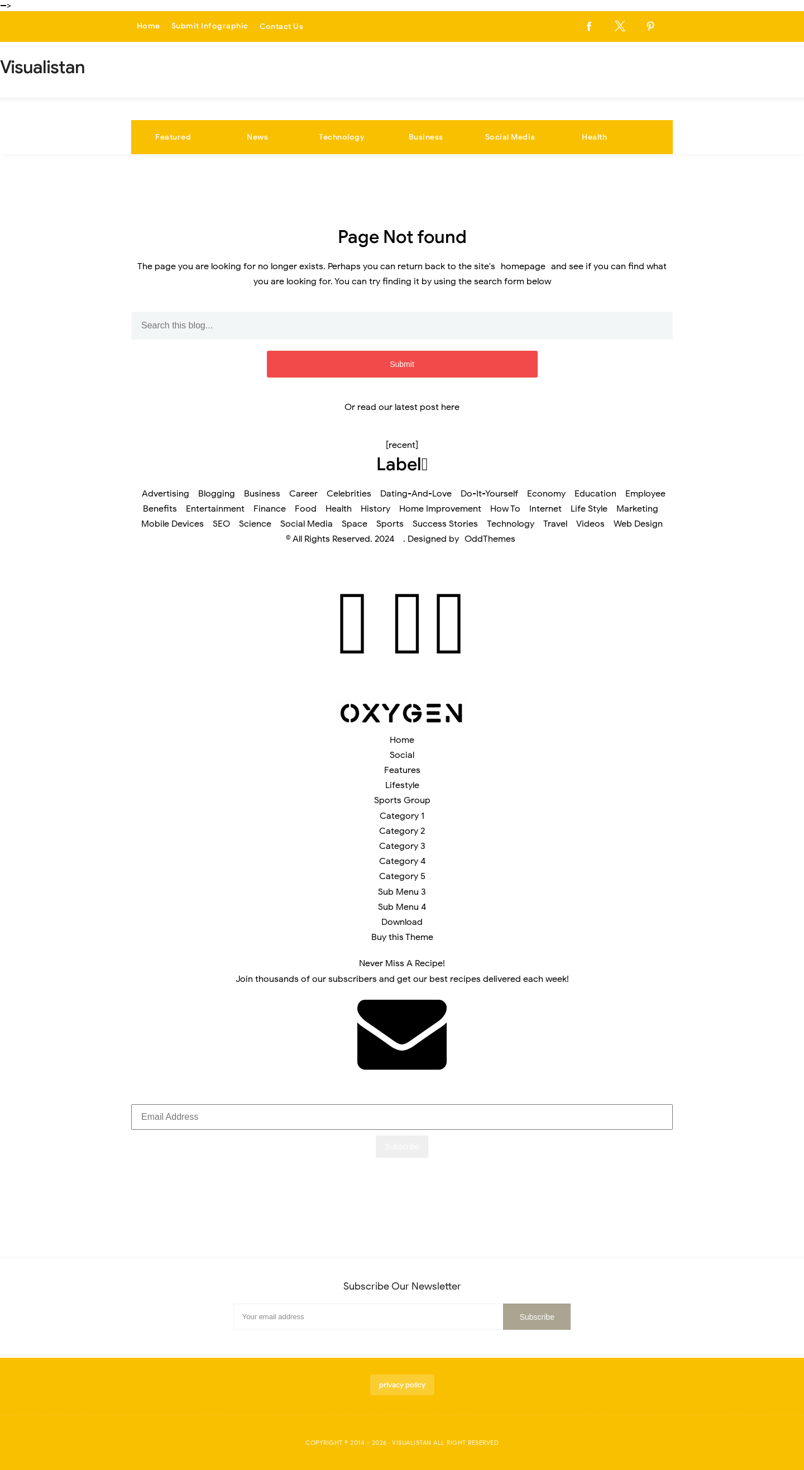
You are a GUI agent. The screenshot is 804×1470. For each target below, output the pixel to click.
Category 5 (402, 876)
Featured (173, 137)
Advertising (165, 493)
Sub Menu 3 (402, 892)
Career (303, 493)
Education (595, 493)
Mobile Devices (172, 523)
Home (148, 26)
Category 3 (402, 846)
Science (255, 523)
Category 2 (402, 831)
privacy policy (402, 1385)
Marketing (637, 508)
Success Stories (445, 523)
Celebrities (349, 493)
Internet (545, 508)
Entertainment (215, 508)
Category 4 (402, 861)
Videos (590, 523)
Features (402, 770)
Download (402, 922)
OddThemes (490, 539)
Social (402, 755)
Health (594, 137)
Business (426, 137)
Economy (546, 493)
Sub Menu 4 (402, 907)
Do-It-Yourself (489, 493)
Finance (269, 508)
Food (306, 508)
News (257, 137)
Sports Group (402, 800)
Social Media (510, 137)
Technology (342, 137)
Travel (555, 523)
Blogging (216, 493)
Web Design (638, 523)
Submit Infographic (209, 26)
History (375, 508)
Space (354, 523)
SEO (221, 523)
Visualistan (412, 1443)
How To (505, 508)
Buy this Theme (402, 937)
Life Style (589, 508)
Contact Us (281, 26)
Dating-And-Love (416, 493)
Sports (390, 523)
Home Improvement (440, 508)
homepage (523, 266)
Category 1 (402, 816)
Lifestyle (402, 785)
